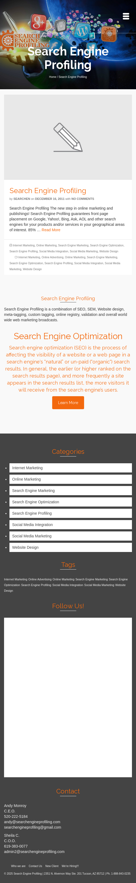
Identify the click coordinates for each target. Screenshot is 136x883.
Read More (51, 230)
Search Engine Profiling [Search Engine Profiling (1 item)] (36, 585)
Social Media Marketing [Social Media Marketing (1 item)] (99, 585)
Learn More (68, 403)
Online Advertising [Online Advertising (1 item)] (40, 579)
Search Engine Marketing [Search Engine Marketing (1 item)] (91, 579)
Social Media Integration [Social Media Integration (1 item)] (67, 585)
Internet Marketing (24, 245)
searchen (22, 198)
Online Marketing (46, 245)
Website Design (108, 251)
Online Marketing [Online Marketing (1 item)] (64, 579)
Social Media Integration (53, 251)
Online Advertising (53, 257)
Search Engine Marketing (73, 245)
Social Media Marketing (84, 251)
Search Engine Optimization (107, 245)
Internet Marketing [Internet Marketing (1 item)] (15, 579)
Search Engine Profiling (23, 251)
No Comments (82, 198)
